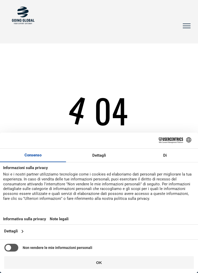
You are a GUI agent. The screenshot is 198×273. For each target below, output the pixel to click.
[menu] (186, 26)
